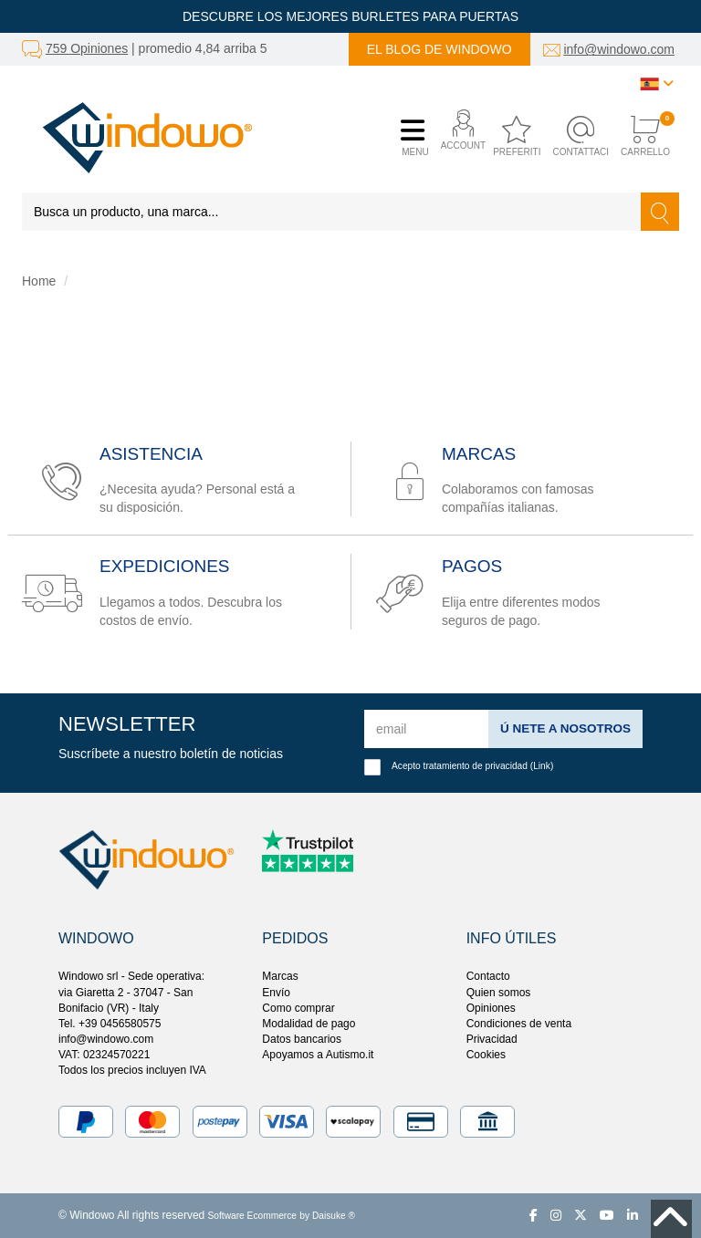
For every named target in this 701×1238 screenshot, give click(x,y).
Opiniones (491, 1008)
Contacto (488, 976)
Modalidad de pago (308, 1023)
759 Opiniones (87, 48)
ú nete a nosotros (563, 728)
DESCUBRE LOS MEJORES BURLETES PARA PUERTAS (350, 16)
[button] (458, 137)
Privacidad (492, 1039)
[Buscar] (660, 211)
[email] (424, 729)
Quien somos (498, 992)
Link (541, 766)
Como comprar (298, 1008)
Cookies (486, 1054)
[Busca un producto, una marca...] (332, 211)
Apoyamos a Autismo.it (317, 1054)
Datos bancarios (301, 1039)
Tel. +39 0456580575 (109, 1023)
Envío (276, 992)
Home (39, 281)
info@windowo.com (619, 49)
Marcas (280, 976)
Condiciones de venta (518, 1023)
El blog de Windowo (439, 49)
